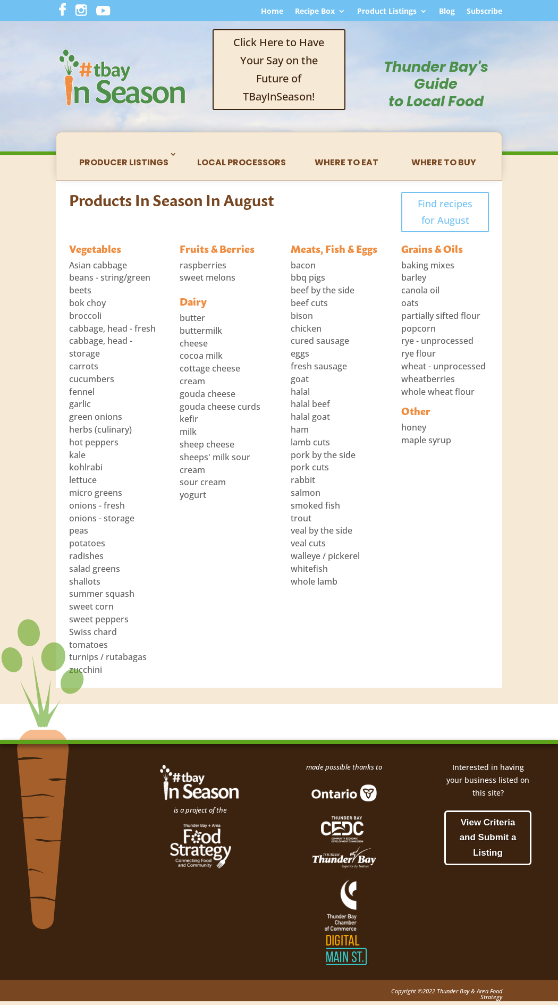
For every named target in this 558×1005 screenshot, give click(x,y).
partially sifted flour (440, 316)
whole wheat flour (438, 392)
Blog (447, 11)
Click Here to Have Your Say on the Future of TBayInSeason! (278, 69)
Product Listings (387, 11)
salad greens (94, 569)
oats (410, 303)
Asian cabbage (98, 265)
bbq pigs (308, 277)
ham (300, 429)
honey (413, 427)
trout (301, 518)
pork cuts (310, 467)
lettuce (83, 480)
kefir (189, 419)
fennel (82, 392)
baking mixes (427, 265)
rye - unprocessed (437, 341)
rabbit (303, 480)
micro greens (95, 493)
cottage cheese (210, 368)
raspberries (203, 265)
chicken (306, 328)
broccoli (85, 316)
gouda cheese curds (220, 406)
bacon (303, 265)
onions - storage (101, 518)
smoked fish (315, 505)
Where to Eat (346, 162)
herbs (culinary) (100, 429)
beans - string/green (109, 277)
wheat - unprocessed (443, 366)
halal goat (310, 417)
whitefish (309, 569)
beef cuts (309, 303)
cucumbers (91, 379)
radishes (86, 556)
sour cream (203, 482)
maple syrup (426, 440)
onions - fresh (97, 505)
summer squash (101, 593)
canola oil (420, 290)
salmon (305, 493)
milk (188, 431)
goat (300, 379)
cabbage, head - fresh (112, 328)
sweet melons (207, 277)
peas (78, 530)
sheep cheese (207, 444)
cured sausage (320, 341)
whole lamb (314, 581)
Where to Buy (443, 162)
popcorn (418, 328)
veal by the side (321, 530)
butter (192, 318)
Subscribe (484, 11)
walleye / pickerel (325, 556)
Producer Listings (123, 162)
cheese (194, 343)
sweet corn (91, 606)
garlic (80, 404)
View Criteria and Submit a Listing (488, 837)
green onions (95, 417)
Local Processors (241, 162)
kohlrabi (86, 467)
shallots (84, 581)
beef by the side (322, 290)
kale (77, 455)
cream (192, 381)
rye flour (418, 353)
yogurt (193, 495)
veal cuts (308, 543)
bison (302, 316)
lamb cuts (310, 442)
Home (272, 11)
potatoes (87, 543)
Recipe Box (315, 11)
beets (80, 290)
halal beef (310, 404)
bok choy (87, 303)
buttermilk (201, 330)
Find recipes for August (445, 211)
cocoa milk (201, 355)
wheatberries (428, 379)
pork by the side (323, 455)
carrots (83, 366)
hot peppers (94, 442)
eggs (300, 353)
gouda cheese (207, 394)
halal (300, 392)
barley (413, 277)
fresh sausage (319, 366)
